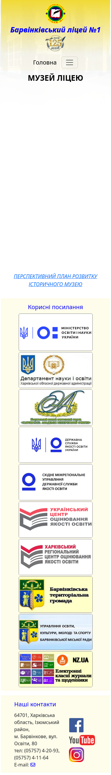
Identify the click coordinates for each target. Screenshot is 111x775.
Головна (45, 62)
